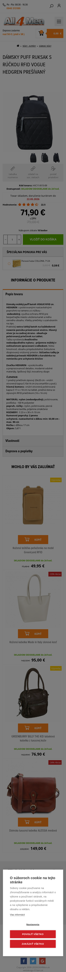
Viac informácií (17, 914)
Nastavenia (32, 924)
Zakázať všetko (33, 944)
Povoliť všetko (32, 934)
